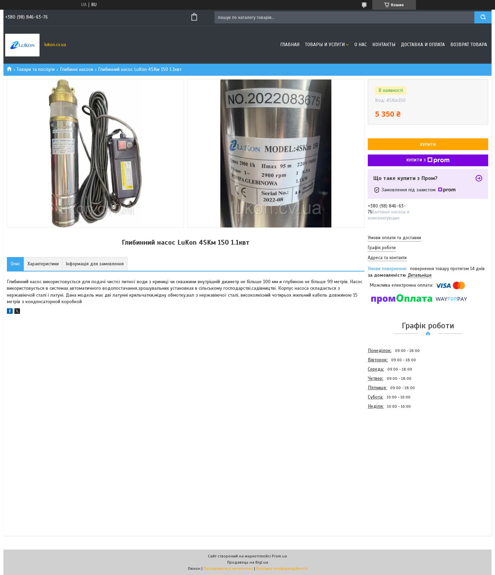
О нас (360, 44)
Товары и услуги (325, 44)
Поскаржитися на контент (228, 568)
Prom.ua (279, 556)
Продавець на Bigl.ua (247, 562)
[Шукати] (483, 17)
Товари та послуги (35, 69)
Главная (289, 44)
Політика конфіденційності (282, 568)
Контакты (383, 44)
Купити (428, 144)
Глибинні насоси (76, 69)
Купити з (428, 160)
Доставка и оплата (423, 44)
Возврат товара (468, 44)
